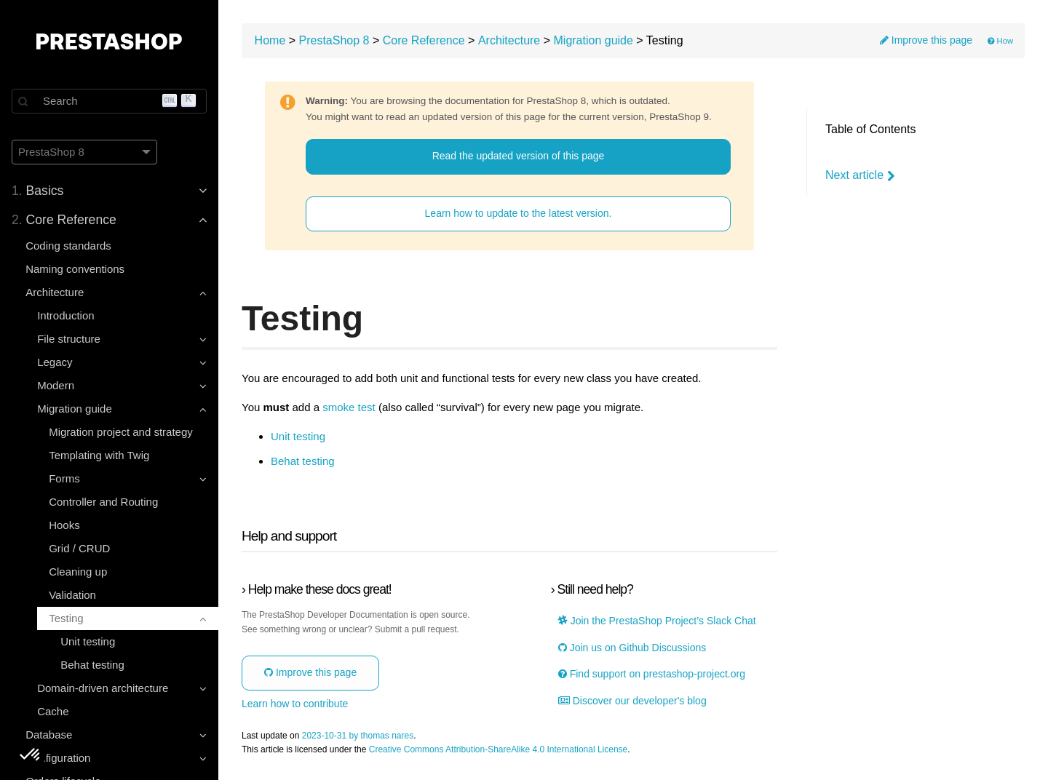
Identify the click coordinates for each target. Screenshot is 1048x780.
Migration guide (593, 40)
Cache (52, 711)
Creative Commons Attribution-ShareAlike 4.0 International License (498, 750)
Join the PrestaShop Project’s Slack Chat (657, 621)
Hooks (64, 525)
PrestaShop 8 (334, 40)
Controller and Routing (103, 502)
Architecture (509, 40)
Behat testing (92, 664)
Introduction (65, 315)
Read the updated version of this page (518, 156)
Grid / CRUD (79, 548)
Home (270, 40)
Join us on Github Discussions (632, 647)
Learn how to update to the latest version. (518, 213)
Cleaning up (78, 571)
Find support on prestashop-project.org (651, 674)
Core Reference (424, 40)
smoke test (349, 407)
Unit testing (87, 641)
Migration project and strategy (121, 432)
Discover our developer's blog (632, 701)
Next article (860, 175)
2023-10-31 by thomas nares (357, 736)
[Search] (109, 101)
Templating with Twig (99, 455)
